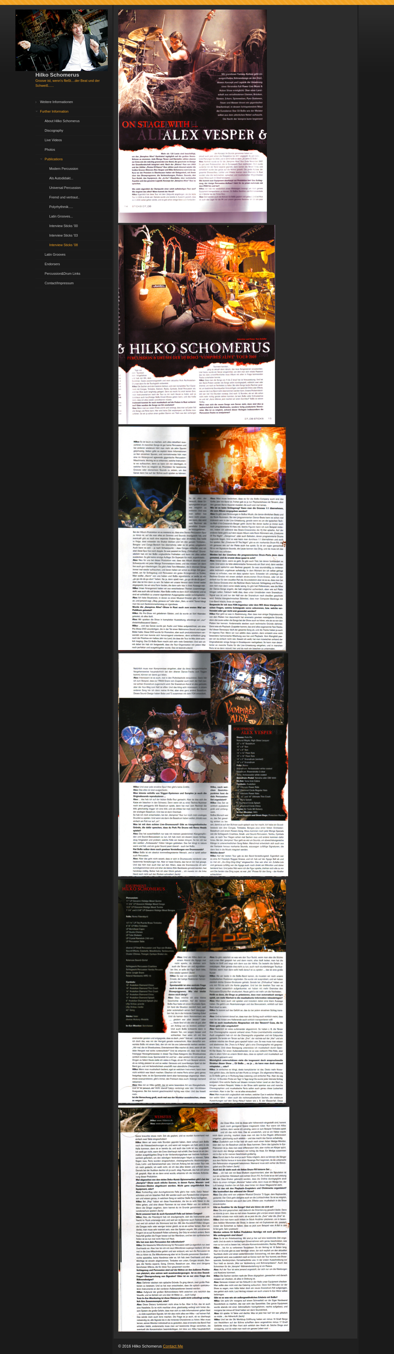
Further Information (54, 111)
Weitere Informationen (56, 102)
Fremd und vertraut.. (64, 197)
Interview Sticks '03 (63, 235)
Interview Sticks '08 (63, 245)
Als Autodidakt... (61, 178)
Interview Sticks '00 (63, 226)
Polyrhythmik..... (61, 207)
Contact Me (173, 1346)
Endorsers (52, 264)
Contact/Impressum (59, 283)
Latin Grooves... (61, 216)
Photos (50, 149)
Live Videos (53, 140)
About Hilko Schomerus (62, 121)
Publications (54, 159)
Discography (54, 130)
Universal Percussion (65, 188)
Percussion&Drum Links (62, 273)
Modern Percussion (63, 168)
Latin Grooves (55, 254)
